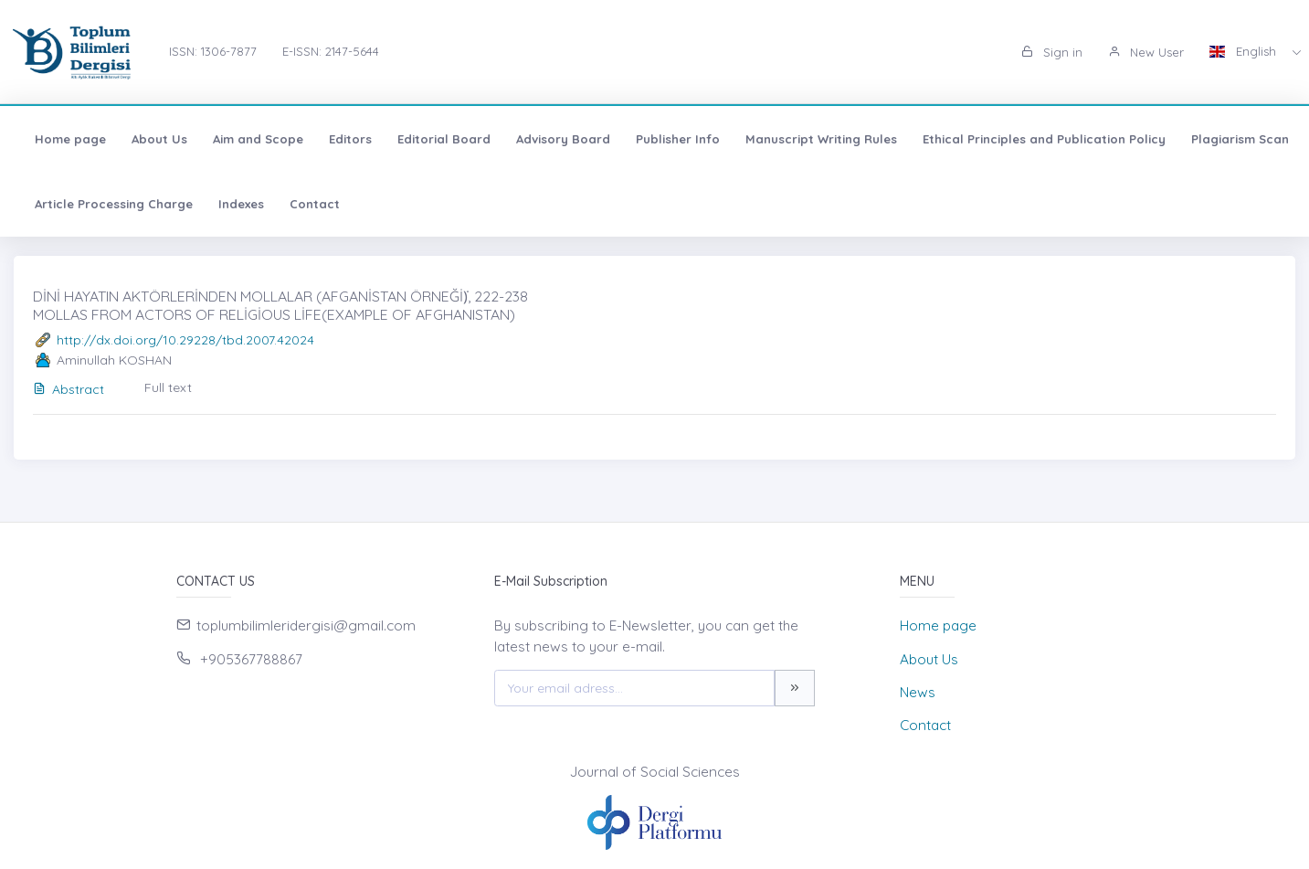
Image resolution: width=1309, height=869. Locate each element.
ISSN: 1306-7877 (213, 51)
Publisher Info (678, 139)
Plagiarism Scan (1240, 139)
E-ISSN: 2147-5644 (330, 51)
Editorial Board (444, 139)
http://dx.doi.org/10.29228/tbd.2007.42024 (185, 340)
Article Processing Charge (114, 203)
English (1244, 51)
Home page (70, 139)
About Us (159, 139)
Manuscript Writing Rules (821, 139)
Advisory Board (563, 139)
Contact (315, 203)
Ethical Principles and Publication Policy (1044, 139)
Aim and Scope (258, 139)
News (917, 692)
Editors (350, 139)
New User (1146, 52)
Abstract (68, 389)
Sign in (1051, 52)
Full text (168, 387)
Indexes (241, 203)
